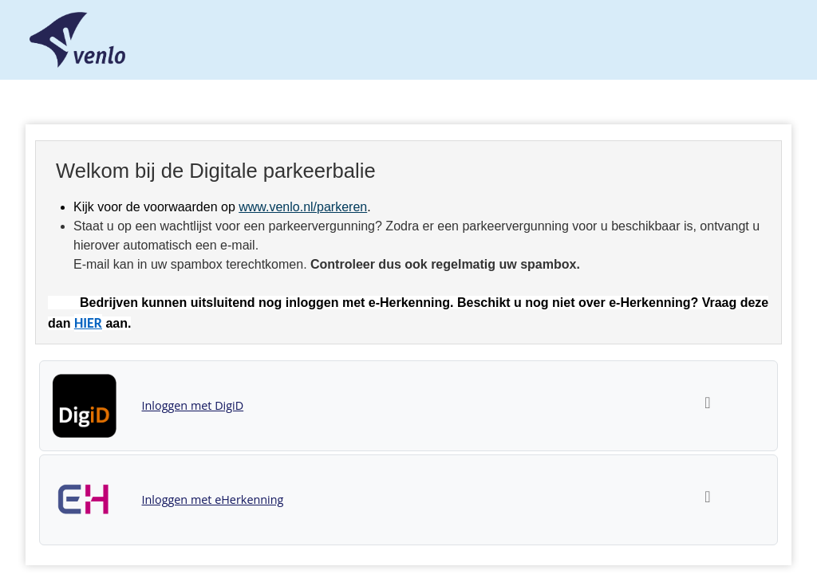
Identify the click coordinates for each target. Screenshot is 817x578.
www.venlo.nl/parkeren (303, 207)
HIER (88, 323)
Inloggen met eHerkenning (213, 499)
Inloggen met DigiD (193, 405)
